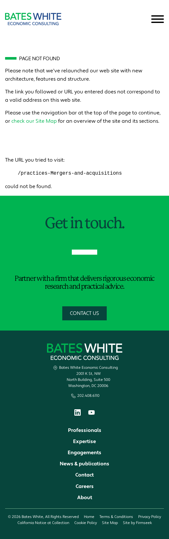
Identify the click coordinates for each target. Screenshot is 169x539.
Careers (85, 486)
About (84, 497)
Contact (84, 475)
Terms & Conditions (116, 517)
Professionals (84, 430)
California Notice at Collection (43, 523)
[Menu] (157, 19)
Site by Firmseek (137, 523)
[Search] (142, 19)
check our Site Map (34, 121)
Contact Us (84, 313)
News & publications (84, 464)
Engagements (84, 453)
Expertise (84, 442)
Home (89, 517)
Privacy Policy (149, 517)
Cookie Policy (85, 523)
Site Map (110, 523)
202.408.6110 (88, 396)
